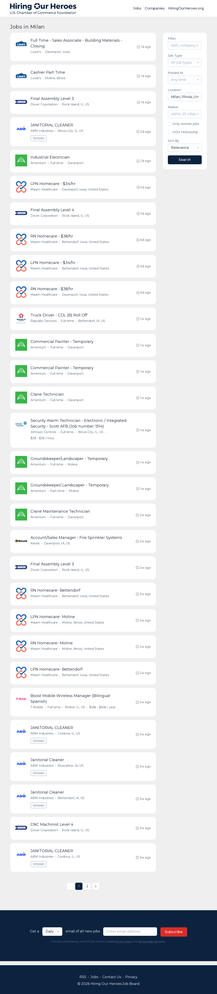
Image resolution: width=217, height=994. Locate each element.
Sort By (173, 141)
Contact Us (111, 977)
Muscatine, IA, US (70, 769)
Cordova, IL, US (69, 737)
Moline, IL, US (75, 710)
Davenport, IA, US (57, 546)
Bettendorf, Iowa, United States (85, 243)
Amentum (38, 164)
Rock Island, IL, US (75, 105)
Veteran (38, 139)
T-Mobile (37, 710)
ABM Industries (42, 131)
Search (185, 160)
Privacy (131, 977)
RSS (82, 977)
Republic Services (44, 322)
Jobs (137, 8)
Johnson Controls (43, 434)
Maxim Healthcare (44, 190)
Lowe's (36, 52)
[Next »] (95, 890)
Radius (173, 107)
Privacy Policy (123, 945)
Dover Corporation (44, 105)
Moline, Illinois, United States (83, 625)
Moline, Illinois (55, 78)
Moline (73, 466)
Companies (155, 8)
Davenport (75, 164)
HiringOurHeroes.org (186, 8)
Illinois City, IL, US (70, 131)
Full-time (56, 164)
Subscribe (174, 936)
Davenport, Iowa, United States (85, 190)
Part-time (57, 493)
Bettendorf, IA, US (91, 322)
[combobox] (185, 62)
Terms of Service (148, 945)
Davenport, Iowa (57, 52)
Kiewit (35, 546)
